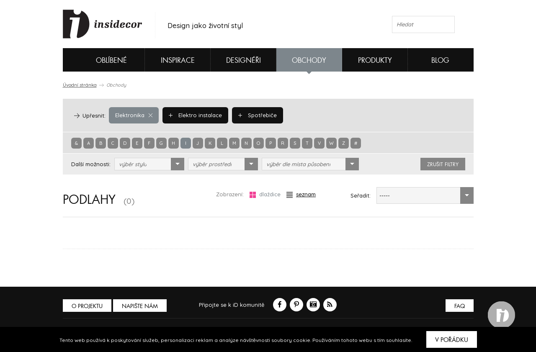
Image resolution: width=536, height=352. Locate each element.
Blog (440, 60)
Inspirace (178, 60)
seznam (301, 194)
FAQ (459, 306)
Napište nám (140, 306)
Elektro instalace (195, 115)
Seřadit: (360, 195)
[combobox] (149, 164)
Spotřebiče (257, 115)
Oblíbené (97, 60)
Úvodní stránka (80, 85)
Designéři (243, 60)
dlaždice (265, 194)
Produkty (375, 60)
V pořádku (451, 340)
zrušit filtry (443, 164)
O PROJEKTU (87, 306)
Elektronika (133, 115)
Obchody (309, 60)
